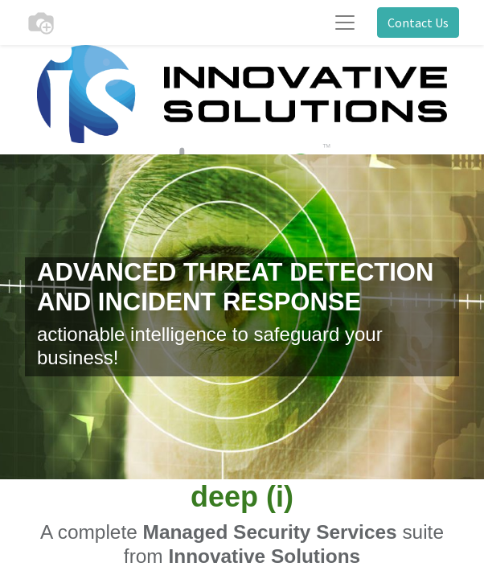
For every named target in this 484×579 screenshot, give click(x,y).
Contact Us (418, 22)
